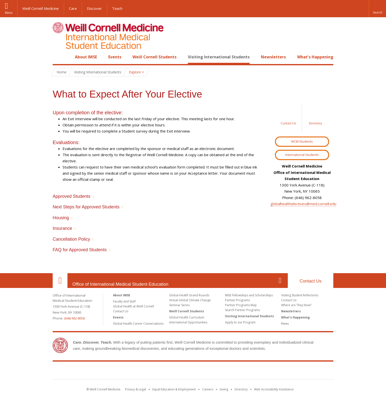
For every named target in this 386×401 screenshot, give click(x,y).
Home (58, 57)
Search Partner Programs (242, 310)
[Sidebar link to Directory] (315, 118)
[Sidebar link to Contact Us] (288, 118)
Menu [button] (9, 13)
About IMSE (86, 57)
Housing (61, 217)
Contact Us (311, 281)
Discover (94, 8)
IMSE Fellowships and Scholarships (249, 295)
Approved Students (71, 196)
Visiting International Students (219, 57)
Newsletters (273, 57)
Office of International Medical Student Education (120, 284)
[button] (377, 8)
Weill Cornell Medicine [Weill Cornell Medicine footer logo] (193, 371)
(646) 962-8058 (74, 318)
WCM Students (302, 141)
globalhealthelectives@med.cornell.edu (303, 203)
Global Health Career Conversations (138, 323)
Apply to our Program (240, 322)
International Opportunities (188, 322)
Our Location (60, 280)
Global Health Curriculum (186, 317)
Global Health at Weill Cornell (133, 306)
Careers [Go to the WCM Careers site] (207, 389)
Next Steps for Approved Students (86, 206)
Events (114, 57)
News (285, 323)
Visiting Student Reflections (299, 295)
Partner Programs (237, 300)
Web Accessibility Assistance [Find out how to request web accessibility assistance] (274, 389)
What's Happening (315, 57)
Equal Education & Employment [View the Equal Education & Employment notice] (174, 389)
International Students (302, 154)
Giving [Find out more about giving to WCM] (224, 389)
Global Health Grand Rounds (189, 295)
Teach (117, 8)
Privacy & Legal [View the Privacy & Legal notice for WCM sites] (135, 389)
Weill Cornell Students (154, 57)
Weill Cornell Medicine (40, 8)
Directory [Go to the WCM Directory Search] (241, 389)
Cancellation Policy (71, 239)
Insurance (62, 228)
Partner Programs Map (241, 305)
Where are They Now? (296, 305)
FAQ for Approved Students (80, 249)
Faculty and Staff (124, 301)
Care (73, 8)
